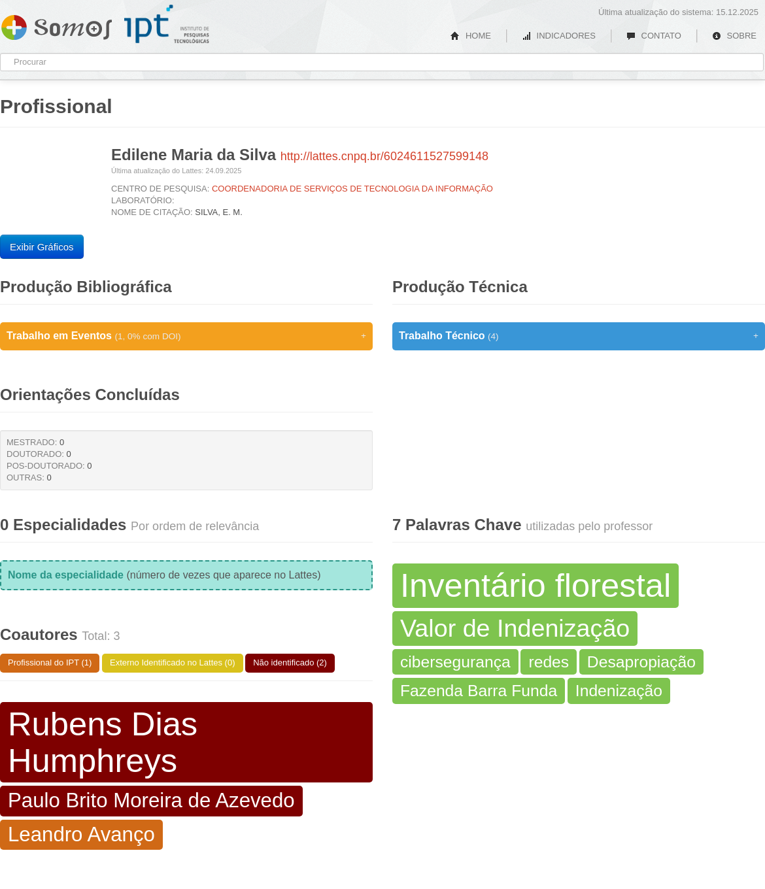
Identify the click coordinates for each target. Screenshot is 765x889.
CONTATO (653, 36)
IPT (166, 24)
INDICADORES (559, 36)
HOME (470, 36)
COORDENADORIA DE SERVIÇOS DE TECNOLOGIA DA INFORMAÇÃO (352, 188)
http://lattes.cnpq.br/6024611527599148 (384, 156)
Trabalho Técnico (578, 336)
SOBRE (734, 36)
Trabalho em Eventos (186, 336)
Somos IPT (56, 25)
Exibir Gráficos (42, 246)
